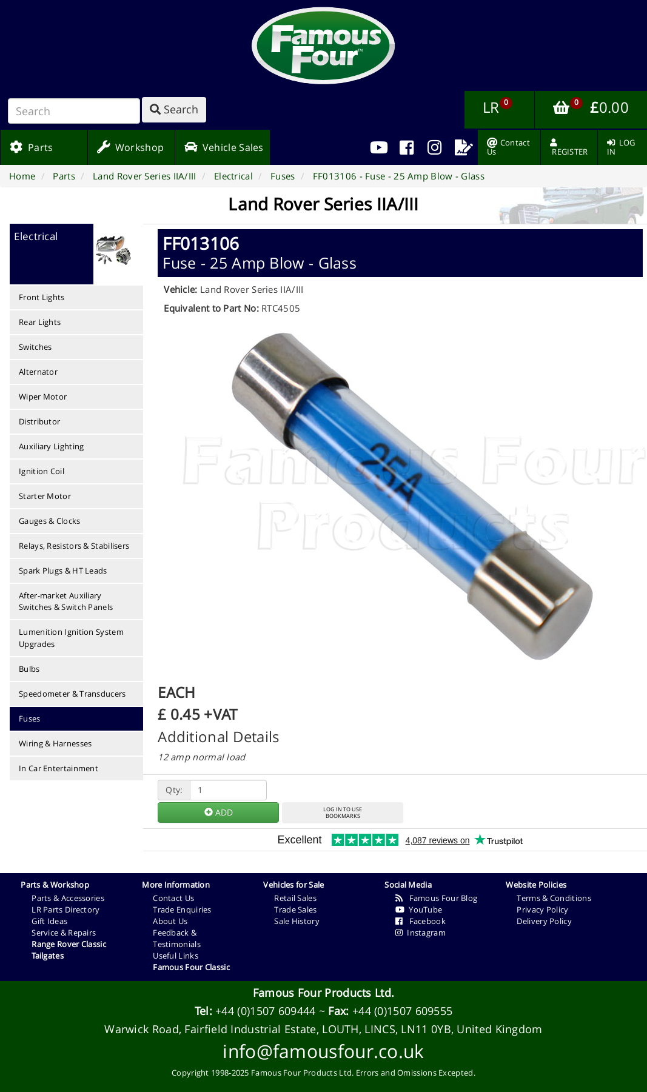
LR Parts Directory (65, 909)
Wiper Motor (43, 396)
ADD (218, 812)
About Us (170, 921)
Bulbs (29, 668)
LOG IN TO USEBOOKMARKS (342, 812)
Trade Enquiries (182, 909)
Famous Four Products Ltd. (324, 992)
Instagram (420, 932)
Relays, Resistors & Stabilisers (74, 545)
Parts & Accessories (68, 898)
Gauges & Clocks (50, 520)
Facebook (420, 921)
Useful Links (175, 955)
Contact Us (173, 898)
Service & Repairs (64, 932)
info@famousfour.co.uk (323, 1051)
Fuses (30, 718)
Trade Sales (295, 909)
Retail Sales (295, 898)
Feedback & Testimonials (177, 938)
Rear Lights (40, 322)
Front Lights (42, 297)
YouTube (418, 909)
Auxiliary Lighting (51, 446)
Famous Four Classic (191, 967)
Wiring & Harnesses (55, 743)
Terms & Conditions (554, 898)
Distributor (39, 421)
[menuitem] (406, 147)
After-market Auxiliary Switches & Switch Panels (66, 601)
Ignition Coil (41, 471)
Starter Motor (45, 496)
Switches (35, 346)
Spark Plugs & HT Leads (63, 570)
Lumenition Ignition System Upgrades (71, 637)
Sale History (297, 921)
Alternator (38, 371)
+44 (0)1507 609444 (265, 1010)
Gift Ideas (49, 921)
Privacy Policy (542, 909)
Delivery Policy (544, 921)
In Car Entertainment (58, 768)
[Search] (74, 111)
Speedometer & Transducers (72, 693)
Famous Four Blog (436, 898)
